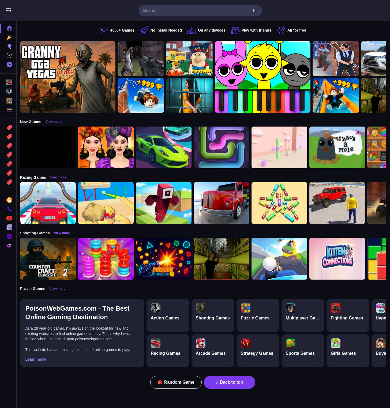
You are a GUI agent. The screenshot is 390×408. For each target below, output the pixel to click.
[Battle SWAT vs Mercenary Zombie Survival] (142, 58)
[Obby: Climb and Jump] (142, 95)
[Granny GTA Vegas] (69, 77)
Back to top (230, 382)
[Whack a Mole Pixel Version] (338, 147)
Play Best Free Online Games (34, 10)
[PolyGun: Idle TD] (165, 259)
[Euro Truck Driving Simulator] (223, 203)
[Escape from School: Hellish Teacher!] (191, 58)
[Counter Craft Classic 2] (49, 259)
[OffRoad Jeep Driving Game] (338, 203)
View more (55, 122)
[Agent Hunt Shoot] (337, 58)
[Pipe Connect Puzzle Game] (223, 147)
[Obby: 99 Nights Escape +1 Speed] (49, 147)
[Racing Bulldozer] (107, 203)
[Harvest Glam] (107, 147)
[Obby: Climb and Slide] (337, 95)
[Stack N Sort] (107, 259)
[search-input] (196, 10)
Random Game (177, 382)
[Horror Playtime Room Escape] (191, 95)
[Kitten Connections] (338, 259)
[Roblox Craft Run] (165, 203)
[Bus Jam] (281, 203)
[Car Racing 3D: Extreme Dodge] (165, 147)
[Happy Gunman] (281, 259)
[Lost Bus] (223, 259)
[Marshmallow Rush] (281, 147)
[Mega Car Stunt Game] (49, 203)
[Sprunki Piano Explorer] (264, 77)
